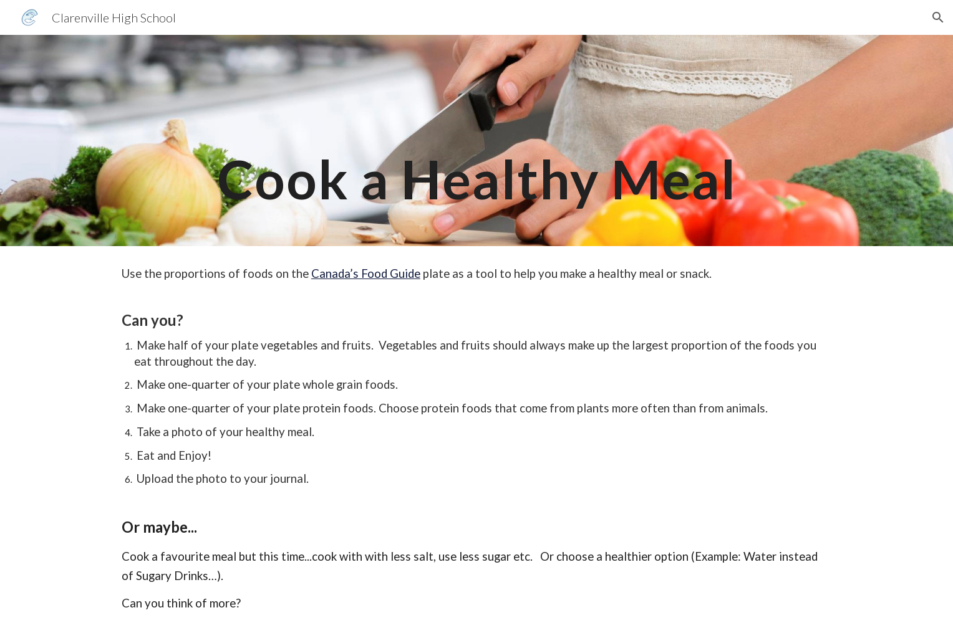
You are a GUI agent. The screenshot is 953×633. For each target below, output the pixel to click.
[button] (938, 17)
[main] (476, 140)
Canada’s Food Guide (365, 273)
